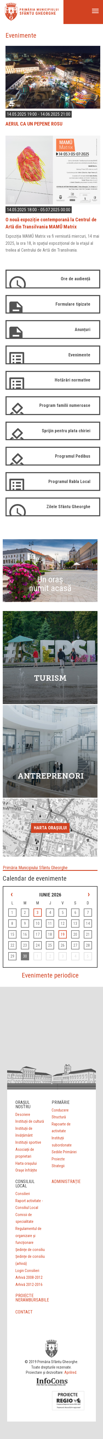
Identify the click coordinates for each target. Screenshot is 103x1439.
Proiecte (58, 1159)
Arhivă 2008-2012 (29, 1277)
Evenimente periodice (50, 975)
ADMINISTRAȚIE (66, 1181)
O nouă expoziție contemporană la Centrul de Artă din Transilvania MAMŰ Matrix (50, 223)
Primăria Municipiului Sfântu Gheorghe (35, 867)
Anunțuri (82, 329)
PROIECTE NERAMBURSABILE (32, 1298)
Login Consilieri (27, 1270)
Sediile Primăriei (64, 1152)
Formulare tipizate (72, 304)
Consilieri (22, 1193)
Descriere (22, 1114)
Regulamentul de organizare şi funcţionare (28, 1235)
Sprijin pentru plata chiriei (66, 430)
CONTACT (24, 1312)
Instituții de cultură (29, 1121)
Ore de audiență (75, 278)
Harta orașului (50, 827)
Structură (59, 1117)
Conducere (60, 1110)
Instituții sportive (28, 1142)
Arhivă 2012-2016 (29, 1284)
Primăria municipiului (39, 9)
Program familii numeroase (64, 405)
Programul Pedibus (72, 456)
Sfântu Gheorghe (38, 13)
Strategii (58, 1166)
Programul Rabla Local (69, 481)
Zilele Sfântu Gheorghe (68, 506)
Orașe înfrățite (26, 1170)
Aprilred (70, 1372)
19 (63, 934)
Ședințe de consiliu (30, 1249)
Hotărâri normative (72, 380)
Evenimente (79, 354)
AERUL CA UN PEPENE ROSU (33, 124)
